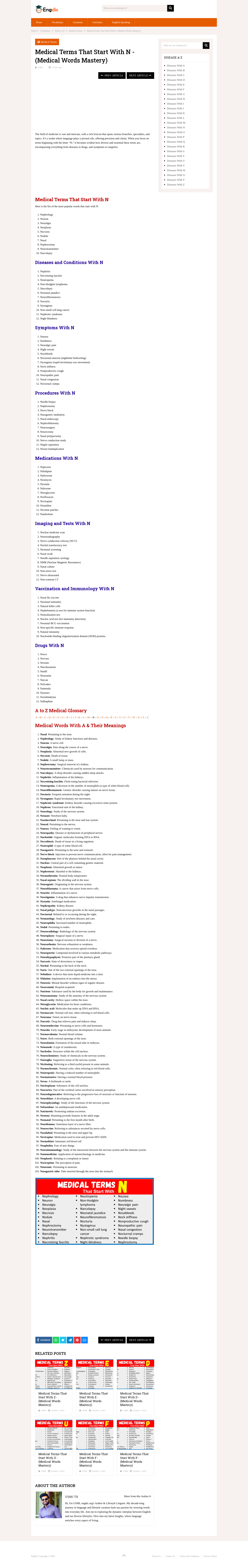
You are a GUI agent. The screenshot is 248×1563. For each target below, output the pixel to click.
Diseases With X (176, 175)
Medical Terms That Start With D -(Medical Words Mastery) (134, 1399)
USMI (40, 67)
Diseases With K (176, 113)
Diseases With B (176, 70)
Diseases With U (176, 160)
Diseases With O (176, 132)
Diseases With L (175, 117)
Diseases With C (176, 75)
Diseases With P (175, 137)
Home (39, 22)
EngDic (34, 1556)
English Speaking (121, 22)
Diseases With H (176, 98)
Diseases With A (176, 65)
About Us (156, 1556)
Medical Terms (48, 41)
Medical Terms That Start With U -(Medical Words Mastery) (52, 1459)
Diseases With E (175, 84)
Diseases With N (176, 127)
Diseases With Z (175, 184)
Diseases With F (175, 89)
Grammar (78, 22)
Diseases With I (175, 103)
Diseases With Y (176, 179)
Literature (97, 22)
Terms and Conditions (189, 1556)
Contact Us (170, 1556)
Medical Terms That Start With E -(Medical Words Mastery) (93, 1399)
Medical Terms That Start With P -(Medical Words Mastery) (134, 1459)
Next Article (140, 75)
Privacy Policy (210, 1556)
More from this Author (137, 1496)
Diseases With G (176, 94)
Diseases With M (176, 122)
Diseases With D (176, 79)
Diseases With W (176, 170)
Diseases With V (176, 165)
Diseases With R (176, 146)
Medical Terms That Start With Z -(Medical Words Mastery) (52, 1399)
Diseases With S (175, 151)
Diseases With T (175, 156)
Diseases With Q (176, 141)
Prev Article (112, 75)
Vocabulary (57, 22)
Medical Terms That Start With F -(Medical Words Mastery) (93, 1459)
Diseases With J (175, 108)
